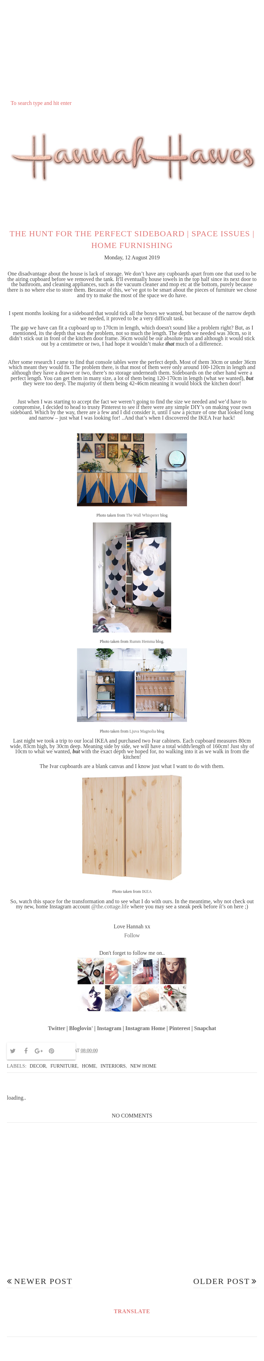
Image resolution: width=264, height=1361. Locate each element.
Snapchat (205, 1028)
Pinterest (179, 1028)
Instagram (109, 1028)
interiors (113, 1066)
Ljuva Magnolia (143, 731)
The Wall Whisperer (143, 515)
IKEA (147, 891)
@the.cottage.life (110, 906)
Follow (132, 935)
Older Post (221, 1281)
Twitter (56, 1028)
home (89, 1066)
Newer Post (43, 1281)
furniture (64, 1066)
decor (38, 1066)
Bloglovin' (81, 1028)
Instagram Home (145, 1028)
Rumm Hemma (142, 641)
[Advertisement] (132, 48)
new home (143, 1066)
